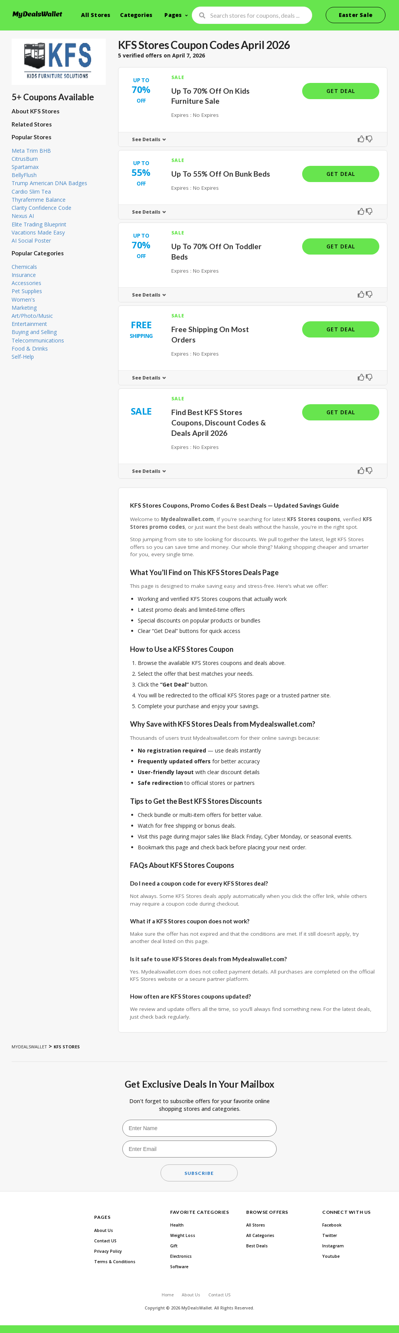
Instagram (333, 1246)
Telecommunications (38, 340)
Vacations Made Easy (38, 232)
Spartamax (25, 166)
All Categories (260, 1235)
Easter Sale (355, 15)
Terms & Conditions (114, 1261)
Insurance (24, 274)
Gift (174, 1246)
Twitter (329, 1235)
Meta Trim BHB (31, 150)
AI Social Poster (31, 240)
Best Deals (257, 1246)
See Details (146, 139)
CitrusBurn (25, 158)
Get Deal (340, 90)
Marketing (24, 307)
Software (179, 1266)
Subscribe (199, 1173)
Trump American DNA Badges (49, 183)
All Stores (95, 15)
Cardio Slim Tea (31, 191)
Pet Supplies (27, 291)
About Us (103, 1230)
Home (168, 1295)
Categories (136, 15)
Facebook (332, 1225)
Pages (173, 15)
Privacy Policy (108, 1251)
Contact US (105, 1241)
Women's (23, 299)
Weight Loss (182, 1235)
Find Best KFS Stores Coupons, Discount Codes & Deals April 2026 (218, 422)
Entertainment (29, 323)
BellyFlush (24, 175)
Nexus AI (23, 215)
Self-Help (23, 356)
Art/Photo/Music (32, 315)
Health (177, 1225)
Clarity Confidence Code (41, 207)
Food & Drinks (30, 348)
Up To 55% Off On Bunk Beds (220, 173)
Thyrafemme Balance (39, 199)
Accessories (26, 283)
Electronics (181, 1256)
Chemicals (24, 266)
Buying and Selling (34, 332)
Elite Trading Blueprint (39, 224)
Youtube (331, 1256)
